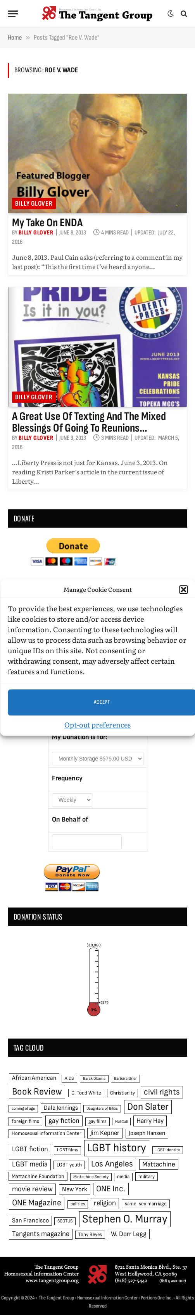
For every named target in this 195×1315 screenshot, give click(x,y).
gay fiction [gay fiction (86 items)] (63, 1120)
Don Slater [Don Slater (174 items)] (148, 1107)
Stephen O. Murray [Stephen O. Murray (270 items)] (124, 1219)
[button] (183, 590)
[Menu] (13, 14)
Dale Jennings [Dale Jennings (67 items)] (61, 1108)
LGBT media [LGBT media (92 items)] (30, 1164)
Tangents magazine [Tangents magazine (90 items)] (40, 1233)
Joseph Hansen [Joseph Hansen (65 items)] (147, 1133)
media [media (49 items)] (123, 1176)
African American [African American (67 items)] (34, 1078)
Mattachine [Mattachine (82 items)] (158, 1164)
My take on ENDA (47, 223)
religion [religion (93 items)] (105, 1203)
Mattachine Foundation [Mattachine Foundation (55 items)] (38, 1176)
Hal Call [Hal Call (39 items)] (121, 1121)
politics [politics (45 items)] (78, 1204)
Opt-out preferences (97, 724)
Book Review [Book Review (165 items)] (37, 1091)
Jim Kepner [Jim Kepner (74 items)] (104, 1133)
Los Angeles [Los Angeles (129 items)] (112, 1164)
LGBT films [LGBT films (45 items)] (67, 1150)
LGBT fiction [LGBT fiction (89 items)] (30, 1149)
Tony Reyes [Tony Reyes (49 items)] (90, 1234)
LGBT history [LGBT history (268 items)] (116, 1148)
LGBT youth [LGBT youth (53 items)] (69, 1165)
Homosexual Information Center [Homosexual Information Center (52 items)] (46, 1133)
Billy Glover (34, 203)
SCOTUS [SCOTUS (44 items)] (64, 1221)
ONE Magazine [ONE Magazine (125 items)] (36, 1203)
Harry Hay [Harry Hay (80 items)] (150, 1121)
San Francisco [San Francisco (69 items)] (30, 1220)
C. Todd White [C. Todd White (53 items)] (86, 1093)
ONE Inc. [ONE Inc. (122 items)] (111, 1189)
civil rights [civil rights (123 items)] (162, 1092)
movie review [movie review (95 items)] (32, 1189)
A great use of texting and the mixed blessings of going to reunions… (89, 422)
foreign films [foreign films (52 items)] (25, 1121)
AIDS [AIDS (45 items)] (69, 1078)
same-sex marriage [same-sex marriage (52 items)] (146, 1204)
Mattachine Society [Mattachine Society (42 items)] (91, 1176)
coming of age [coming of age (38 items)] (23, 1108)
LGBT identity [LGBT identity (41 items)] (167, 1149)
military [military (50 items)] (146, 1176)
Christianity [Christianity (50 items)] (122, 1093)
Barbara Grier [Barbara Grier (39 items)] (125, 1078)
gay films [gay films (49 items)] (97, 1121)
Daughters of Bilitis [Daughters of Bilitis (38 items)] (102, 1108)
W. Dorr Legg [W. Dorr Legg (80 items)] (129, 1234)
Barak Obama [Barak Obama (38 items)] (94, 1078)
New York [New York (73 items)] (74, 1189)
